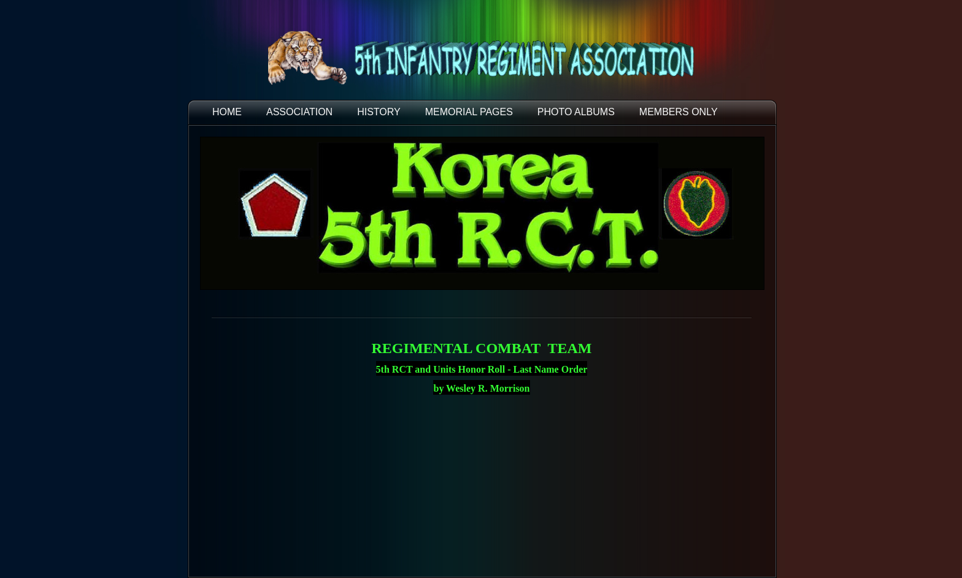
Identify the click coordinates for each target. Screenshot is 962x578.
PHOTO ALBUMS (576, 112)
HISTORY (379, 112)
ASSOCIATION (299, 112)
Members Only (678, 112)
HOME (227, 112)
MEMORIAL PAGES (469, 112)
